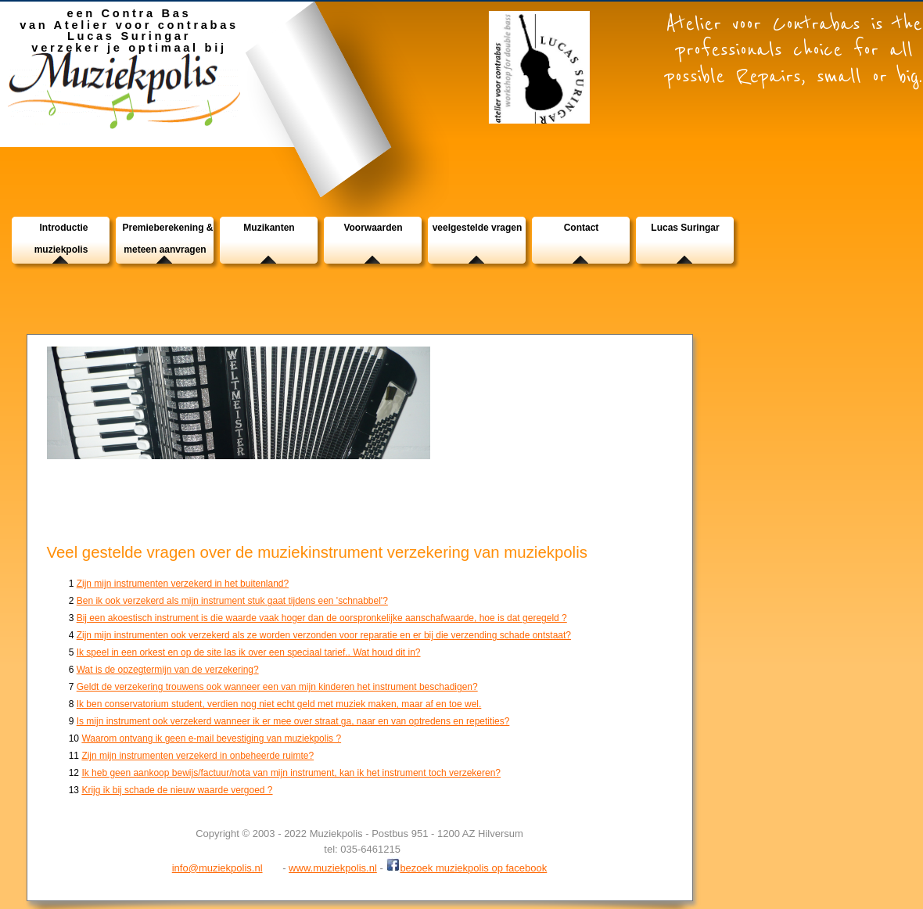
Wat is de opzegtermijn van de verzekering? (168, 669)
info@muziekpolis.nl (217, 868)
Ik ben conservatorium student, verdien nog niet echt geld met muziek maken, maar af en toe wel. (279, 704)
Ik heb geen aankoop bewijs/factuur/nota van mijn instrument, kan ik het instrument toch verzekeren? (291, 772)
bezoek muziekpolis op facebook (466, 866)
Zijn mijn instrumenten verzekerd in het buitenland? (183, 583)
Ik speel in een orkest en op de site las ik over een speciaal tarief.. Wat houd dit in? (249, 652)
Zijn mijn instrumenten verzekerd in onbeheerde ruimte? (197, 755)
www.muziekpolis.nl (333, 868)
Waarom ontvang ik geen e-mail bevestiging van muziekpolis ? (211, 738)
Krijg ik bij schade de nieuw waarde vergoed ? (176, 790)
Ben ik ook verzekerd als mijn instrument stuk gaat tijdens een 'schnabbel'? (232, 600)
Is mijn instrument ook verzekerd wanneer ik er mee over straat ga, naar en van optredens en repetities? (293, 721)
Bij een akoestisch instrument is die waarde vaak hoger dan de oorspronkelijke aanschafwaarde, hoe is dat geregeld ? (322, 618)
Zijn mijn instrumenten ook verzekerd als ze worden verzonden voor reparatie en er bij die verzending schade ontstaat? (324, 635)
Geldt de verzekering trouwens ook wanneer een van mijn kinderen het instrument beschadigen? (277, 686)
